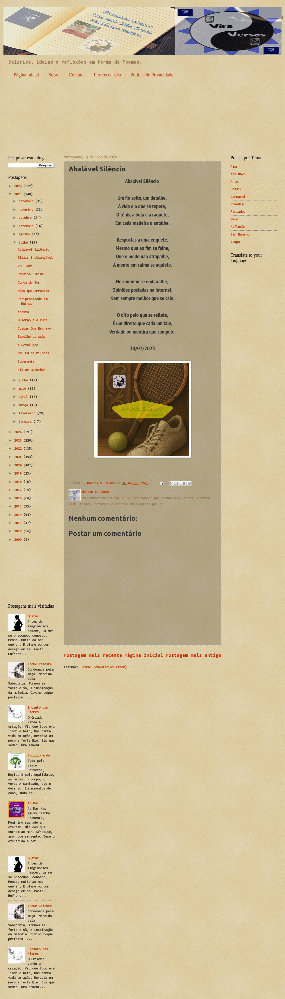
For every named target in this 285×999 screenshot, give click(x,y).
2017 (18, 490)
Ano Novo (238, 174)
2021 (18, 457)
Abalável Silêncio (33, 249)
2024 (18, 432)
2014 (18, 515)
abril (24, 397)
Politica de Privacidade (151, 74)
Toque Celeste (40, 664)
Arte (234, 181)
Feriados (238, 211)
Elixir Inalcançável (35, 257)
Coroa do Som (29, 282)
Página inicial (26, 74)
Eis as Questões (31, 370)
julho (24, 242)
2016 (18, 498)
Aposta (23, 312)
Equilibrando (39, 755)
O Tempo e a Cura (32, 320)
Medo (234, 219)
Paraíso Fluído (31, 274)
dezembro (27, 201)
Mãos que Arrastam (33, 291)
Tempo (235, 242)
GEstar (33, 616)
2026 (18, 186)
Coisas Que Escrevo (34, 328)
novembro (27, 209)
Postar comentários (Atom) (103, 667)
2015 (18, 506)
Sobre (53, 74)
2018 (18, 482)
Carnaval (238, 197)
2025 (18, 194)
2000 (18, 539)
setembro (27, 226)
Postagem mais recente (93, 655)
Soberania (26, 361)
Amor (234, 166)
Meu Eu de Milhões (33, 353)
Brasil (236, 189)
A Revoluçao (28, 345)
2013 (18, 523)
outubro (26, 217)
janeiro (26, 421)
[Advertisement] (142, 113)
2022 (18, 448)
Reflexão (238, 227)
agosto (25, 234)
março (24, 405)
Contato (76, 74)
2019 (18, 473)
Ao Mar (33, 803)
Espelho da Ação (31, 336)
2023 (18, 440)
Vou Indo (25, 266)
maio (23, 388)
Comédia (237, 204)
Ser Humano (240, 234)
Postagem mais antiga (193, 655)
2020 (18, 465)
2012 (18, 531)
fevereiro (28, 413)
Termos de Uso (107, 74)
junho (24, 380)
